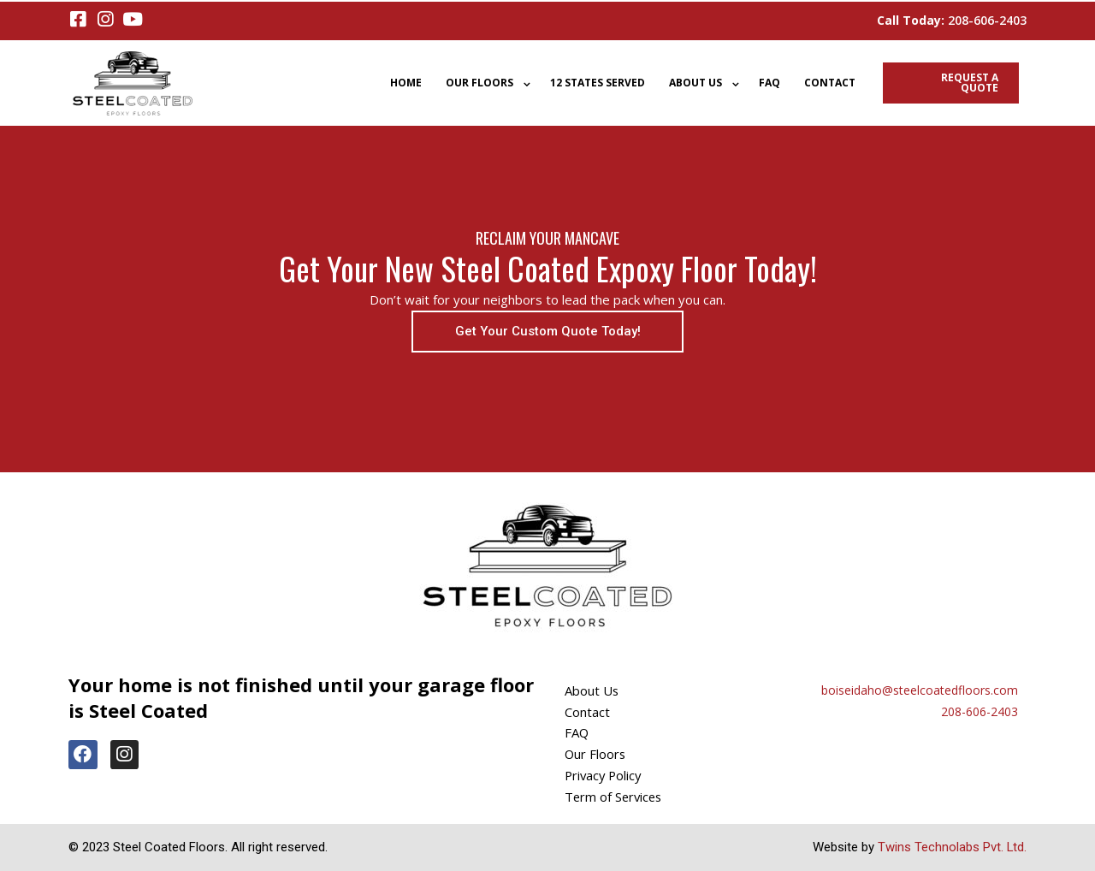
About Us (695, 82)
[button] (548, 332)
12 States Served (597, 82)
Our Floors (479, 82)
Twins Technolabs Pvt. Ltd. (952, 847)
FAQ (769, 82)
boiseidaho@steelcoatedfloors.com (919, 690)
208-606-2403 (987, 20)
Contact (829, 82)
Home (406, 82)
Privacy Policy (605, 775)
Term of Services (615, 796)
